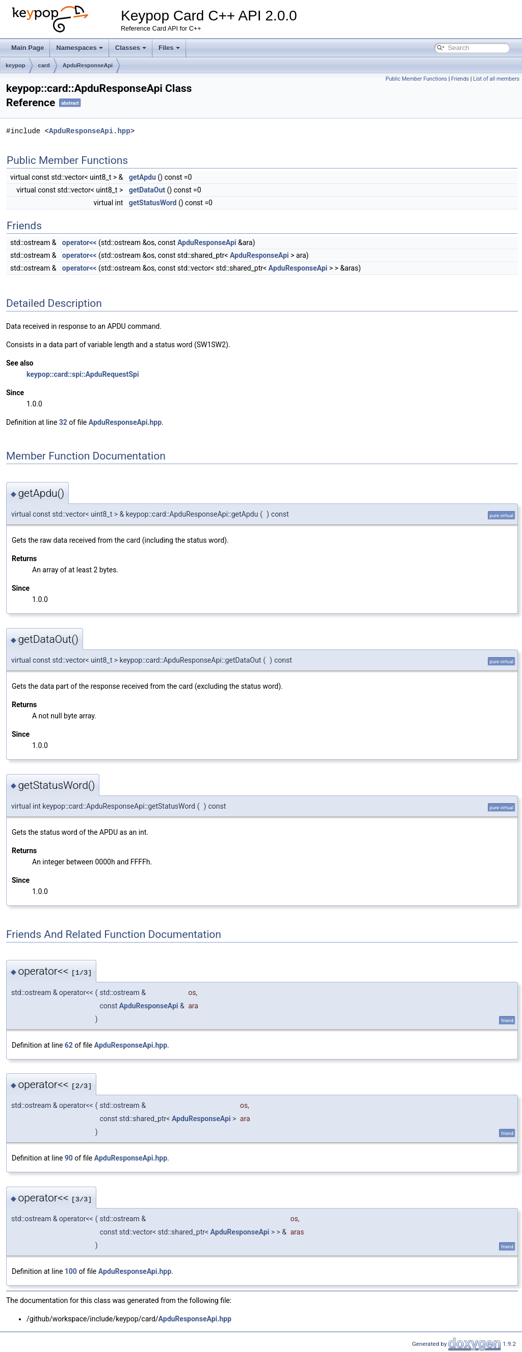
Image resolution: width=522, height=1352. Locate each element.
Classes (130, 48)
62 (69, 1045)
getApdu (142, 177)
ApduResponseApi (88, 65)
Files (169, 48)
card (44, 65)
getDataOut (147, 190)
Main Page (27, 48)
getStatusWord (153, 203)
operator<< (79, 242)
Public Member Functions (416, 79)
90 (69, 1158)
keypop (15, 65)
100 (71, 1271)
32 (63, 422)
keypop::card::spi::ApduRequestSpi (83, 374)
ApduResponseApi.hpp (89, 131)
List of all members (496, 79)
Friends (460, 79)
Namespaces (79, 48)
